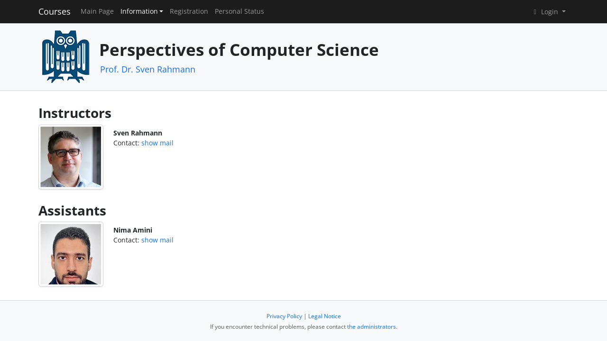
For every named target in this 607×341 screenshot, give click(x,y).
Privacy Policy (284, 316)
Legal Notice (324, 316)
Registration (189, 11)
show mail (157, 142)
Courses (54, 11)
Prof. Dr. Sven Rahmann (147, 69)
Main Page (97, 11)
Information (139, 11)
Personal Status (239, 11)
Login (545, 11)
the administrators (371, 327)
